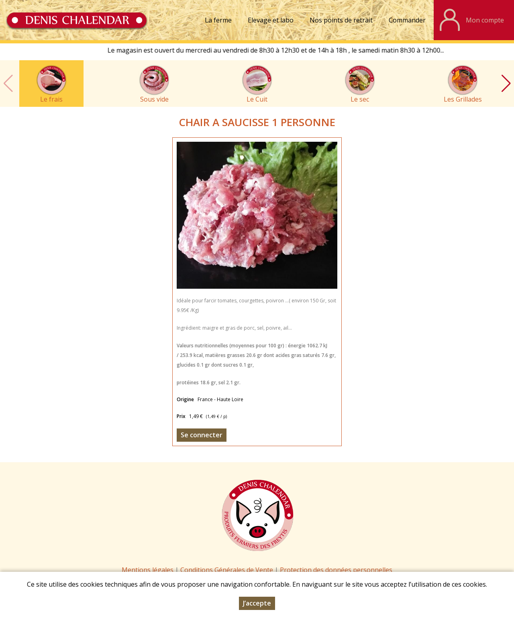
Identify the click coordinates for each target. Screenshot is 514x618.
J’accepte (257, 603)
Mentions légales (147, 569)
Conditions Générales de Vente (227, 569)
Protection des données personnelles (336, 569)
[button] (506, 83)
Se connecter (201, 434)
